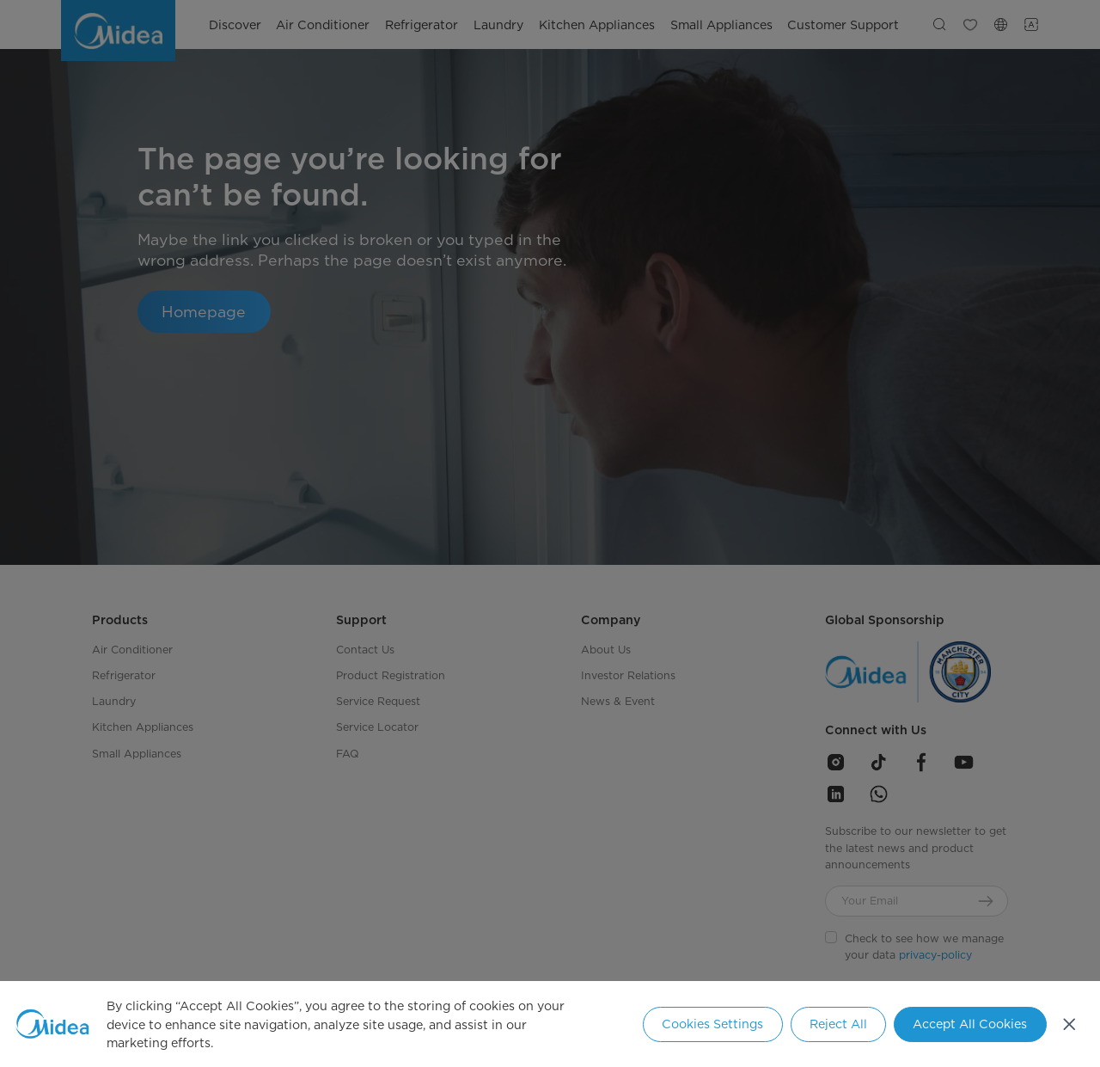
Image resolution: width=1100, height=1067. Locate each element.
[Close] (1069, 1024)
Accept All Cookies (970, 1023)
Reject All (838, 1023)
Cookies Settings (712, 1023)
